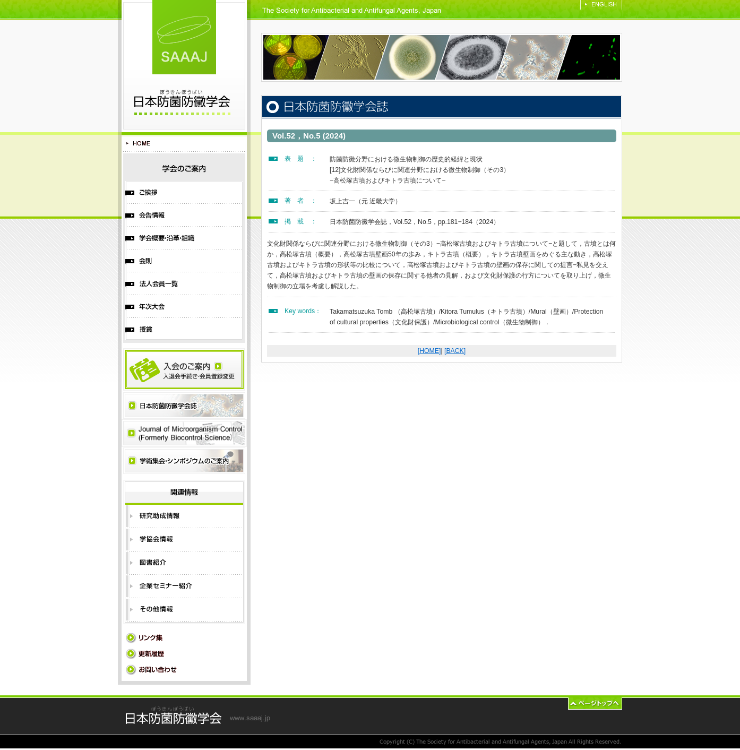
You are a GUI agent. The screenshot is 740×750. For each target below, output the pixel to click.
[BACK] (455, 351)
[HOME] (429, 351)
